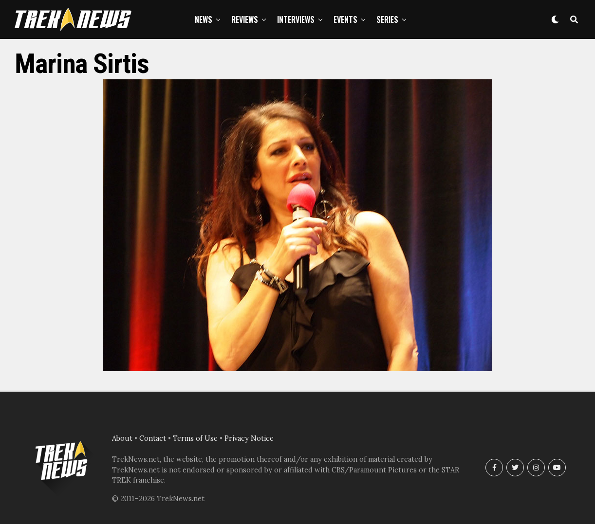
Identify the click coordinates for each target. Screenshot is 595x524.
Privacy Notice (249, 438)
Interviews (296, 19)
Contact (152, 438)
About (122, 438)
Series (387, 19)
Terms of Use (195, 438)
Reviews (244, 19)
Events (345, 19)
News (203, 19)
